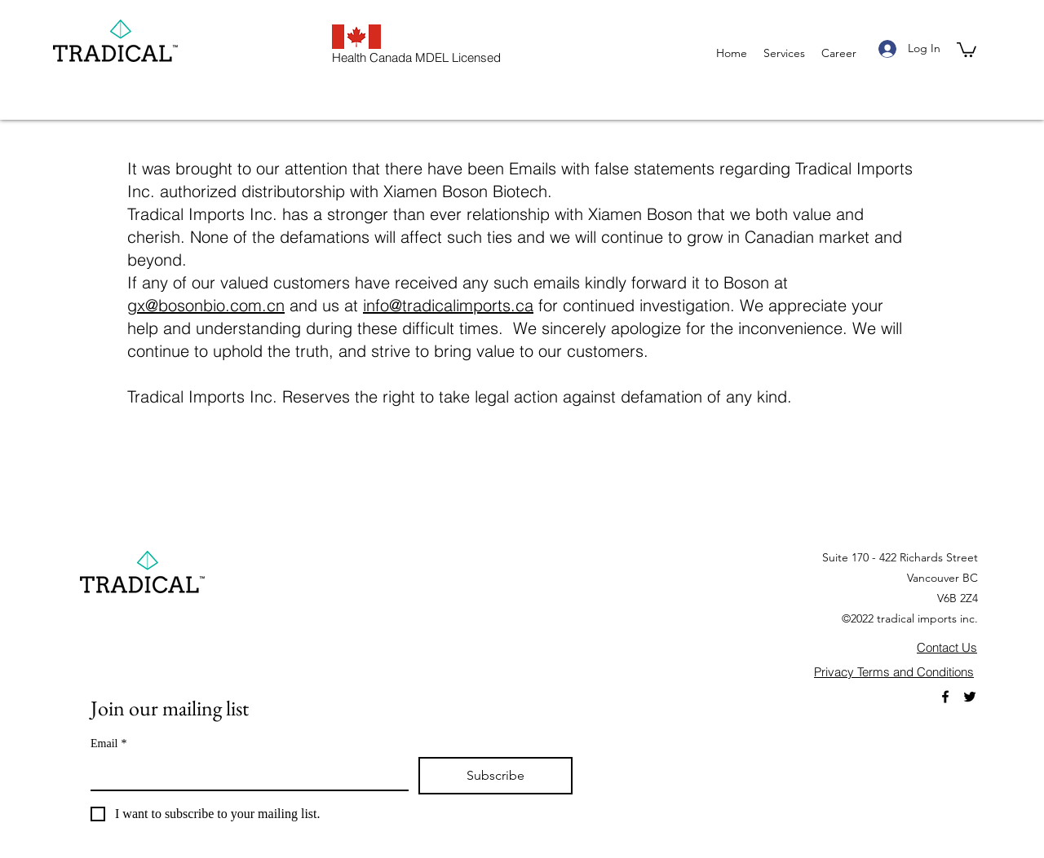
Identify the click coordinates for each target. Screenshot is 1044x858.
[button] (966, 49)
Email (108, 743)
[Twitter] (970, 697)
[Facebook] (945, 697)
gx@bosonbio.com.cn (206, 305)
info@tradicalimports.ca (448, 305)
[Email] (245, 773)
